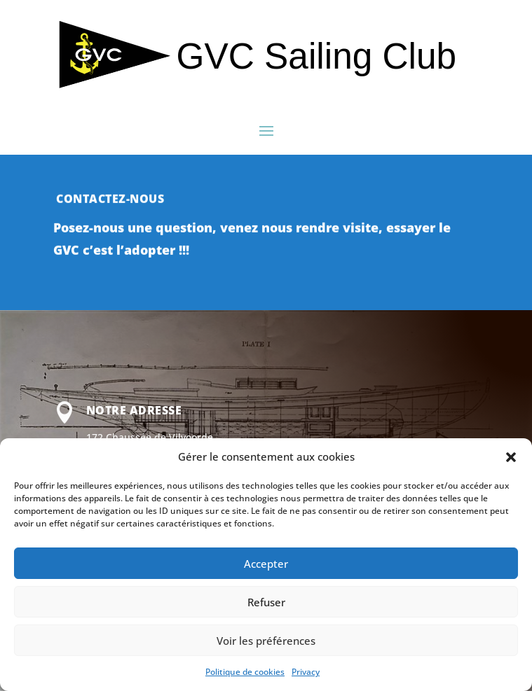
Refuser (266, 602)
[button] (511, 457)
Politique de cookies (245, 672)
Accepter (266, 564)
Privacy (306, 672)
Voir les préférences (266, 641)
